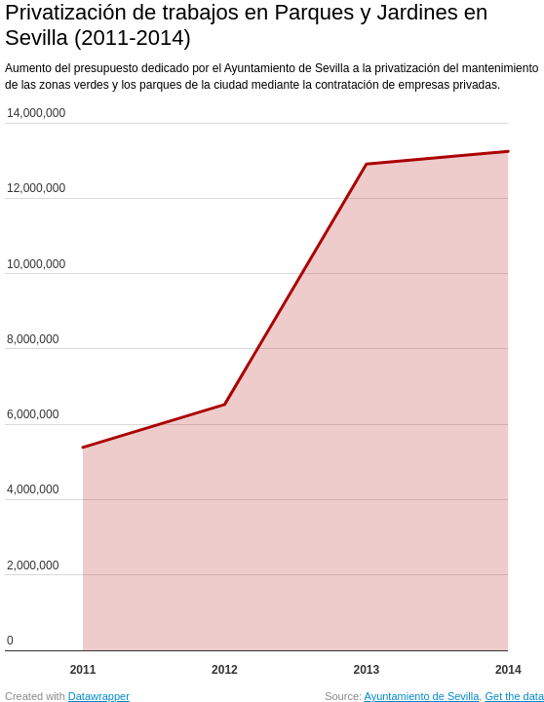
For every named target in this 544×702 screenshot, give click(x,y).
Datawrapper (99, 696)
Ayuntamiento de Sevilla (422, 696)
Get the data (514, 696)
